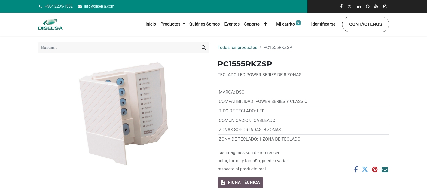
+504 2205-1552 (59, 6)
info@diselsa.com (99, 6)
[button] (266, 24)
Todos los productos (237, 47)
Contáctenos (365, 24)
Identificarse (323, 24)
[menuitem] (150, 24)
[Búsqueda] (203, 47)
